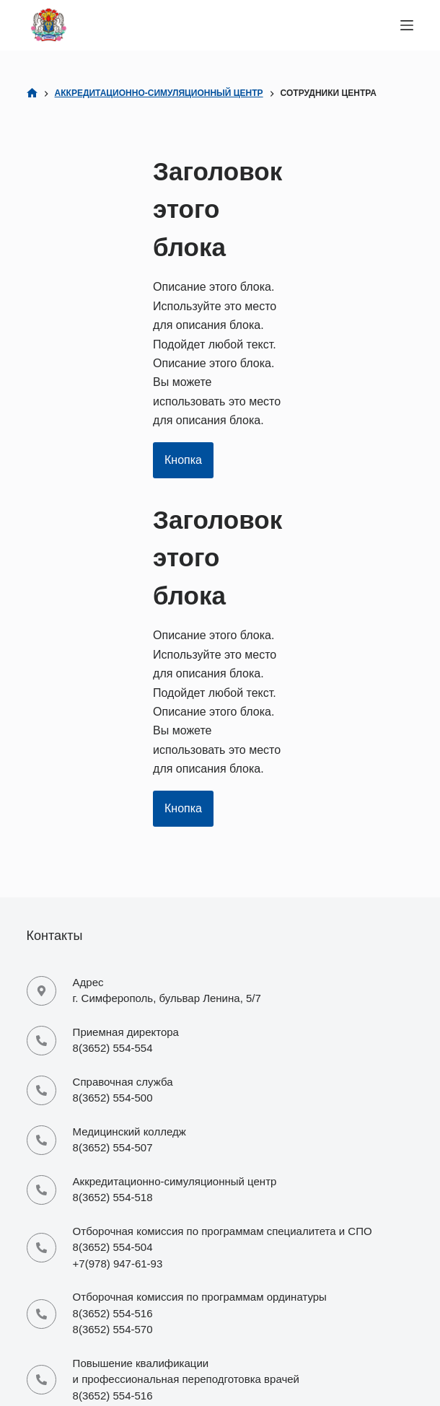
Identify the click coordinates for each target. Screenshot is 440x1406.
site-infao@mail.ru (116, 1253)
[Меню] (406, 25)
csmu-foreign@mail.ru (126, 1352)
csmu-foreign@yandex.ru (133, 1369)
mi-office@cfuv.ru (115, 1103)
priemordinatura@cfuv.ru (132, 1203)
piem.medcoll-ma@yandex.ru (143, 1153)
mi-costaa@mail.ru (118, 1302)
